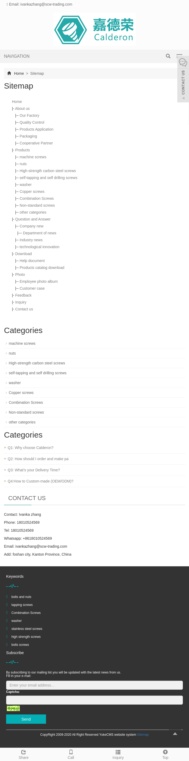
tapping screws (22, 605)
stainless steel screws (26, 629)
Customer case (32, 288)
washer (26, 184)
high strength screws (26, 637)
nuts (23, 164)
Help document (32, 261)
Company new (32, 226)
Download (23, 254)
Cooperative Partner (36, 143)
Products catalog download (42, 267)
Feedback (23, 295)
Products (22, 150)
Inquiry (20, 302)
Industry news (31, 240)
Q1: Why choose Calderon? (30, 448)
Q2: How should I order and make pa (38, 459)
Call (71, 754)
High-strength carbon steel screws (48, 171)
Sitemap (143, 735)
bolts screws (20, 645)
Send (26, 719)
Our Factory (29, 115)
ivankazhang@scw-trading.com (41, 546)
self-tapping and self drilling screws (48, 178)
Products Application (36, 129)
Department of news (39, 233)
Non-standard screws (37, 205)
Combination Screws (37, 198)
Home (19, 73)
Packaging (28, 136)
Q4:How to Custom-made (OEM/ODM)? (40, 481)
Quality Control (32, 122)
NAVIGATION (17, 56)
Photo (20, 274)
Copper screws (32, 191)
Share (23, 754)
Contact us (24, 309)
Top (165, 754)
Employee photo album (39, 281)
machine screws (33, 157)
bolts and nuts (21, 597)
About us (22, 108)
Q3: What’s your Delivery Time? (34, 470)
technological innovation (39, 247)
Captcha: (13, 692)
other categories (33, 212)
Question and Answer (33, 219)
